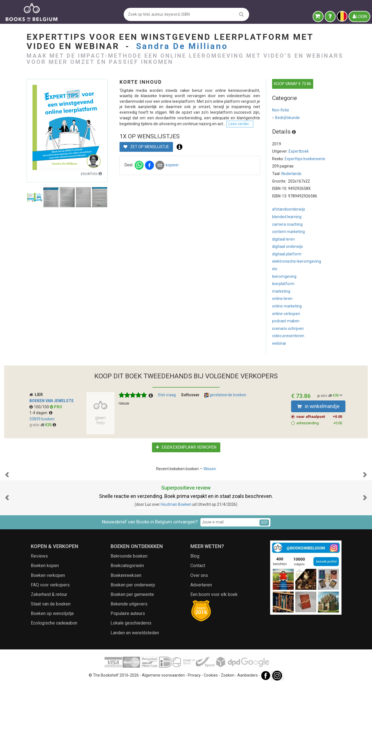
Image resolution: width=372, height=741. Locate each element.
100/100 (39, 407)
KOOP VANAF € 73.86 (292, 83)
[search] (241, 14)
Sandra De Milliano (182, 46)
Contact (197, 621)
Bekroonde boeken (129, 612)
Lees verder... (202, 162)
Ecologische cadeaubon (54, 679)
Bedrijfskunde (286, 118)
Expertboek (299, 151)
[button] (7, 503)
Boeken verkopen (48, 631)
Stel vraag (167, 395)
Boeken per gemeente (132, 650)
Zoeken (227, 731)
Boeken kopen (45, 621)
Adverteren (201, 641)
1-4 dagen (40, 413)
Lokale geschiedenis (131, 679)
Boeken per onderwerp (133, 641)
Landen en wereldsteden (135, 688)
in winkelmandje (318, 406)
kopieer (172, 203)
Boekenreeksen (126, 631)
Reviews (39, 612)
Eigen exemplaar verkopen (186, 447)
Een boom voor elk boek (214, 650)
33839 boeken (42, 419)
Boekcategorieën (127, 621)
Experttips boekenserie (305, 159)
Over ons (199, 631)
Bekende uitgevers (129, 660)
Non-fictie (280, 110)
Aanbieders (247, 731)
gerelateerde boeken (225, 395)
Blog (194, 612)
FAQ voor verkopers (50, 641)
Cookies (211, 731)
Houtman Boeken (176, 560)
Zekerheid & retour (49, 650)
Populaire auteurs (128, 669)
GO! (264, 578)
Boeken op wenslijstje (52, 669)
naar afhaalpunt (319, 416)
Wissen (209, 469)
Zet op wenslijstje (146, 185)
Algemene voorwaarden (163, 731)
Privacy (194, 731)
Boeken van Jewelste (51, 401)
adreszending (319, 423)
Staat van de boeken (51, 660)
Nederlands (291, 173)
